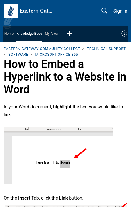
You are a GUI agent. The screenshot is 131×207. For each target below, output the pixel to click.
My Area (51, 34)
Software (18, 54)
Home (9, 34)
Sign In (120, 11)
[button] (69, 34)
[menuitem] (124, 34)
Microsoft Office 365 (56, 54)
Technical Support (106, 49)
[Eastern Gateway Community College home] (11, 11)
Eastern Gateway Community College (42, 49)
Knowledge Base (29, 34)
